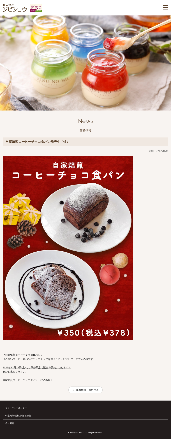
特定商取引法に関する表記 (18, 415)
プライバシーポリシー (16, 408)
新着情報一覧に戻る (87, 390)
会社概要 (9, 423)
